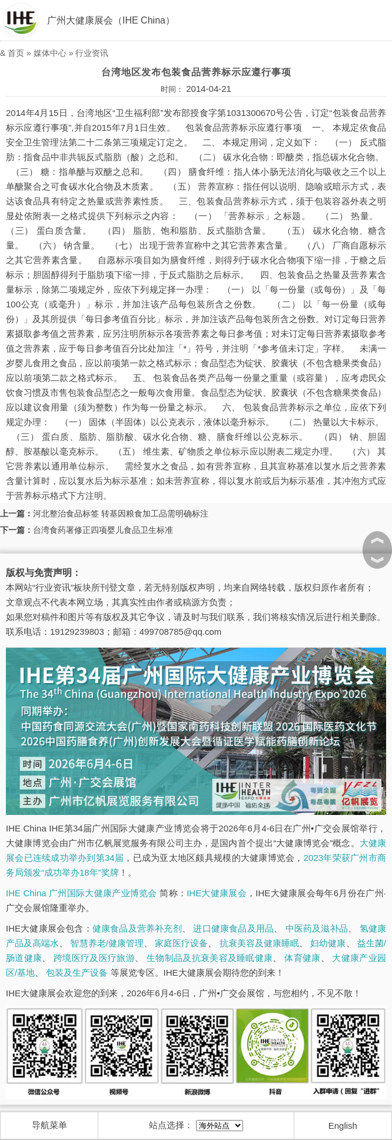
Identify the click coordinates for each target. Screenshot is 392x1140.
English (342, 1126)
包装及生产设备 (77, 972)
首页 (16, 53)
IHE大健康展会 (217, 893)
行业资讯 (91, 53)
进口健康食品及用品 (233, 928)
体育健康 (302, 958)
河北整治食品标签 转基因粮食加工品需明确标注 (120, 513)
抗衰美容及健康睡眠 (259, 943)
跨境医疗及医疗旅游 (94, 958)
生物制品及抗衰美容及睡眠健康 (210, 958)
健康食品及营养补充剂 (137, 928)
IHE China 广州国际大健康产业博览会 (81, 893)
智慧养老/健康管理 (107, 943)
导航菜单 (49, 1125)
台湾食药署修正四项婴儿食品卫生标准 (103, 530)
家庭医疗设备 (181, 943)
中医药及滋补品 (316, 928)
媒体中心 (50, 53)
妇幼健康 (328, 943)
